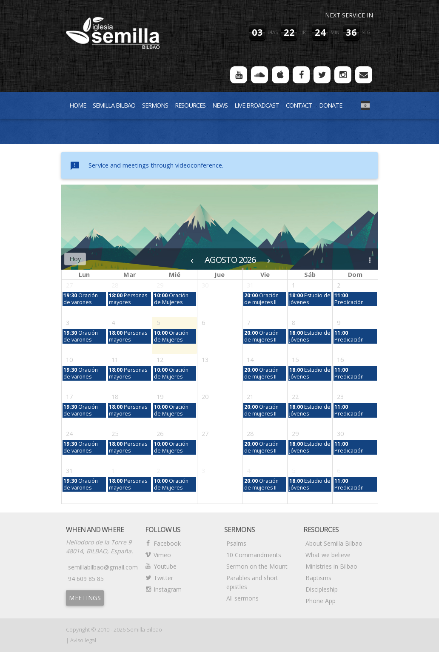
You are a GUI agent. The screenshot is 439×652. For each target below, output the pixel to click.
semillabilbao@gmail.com (103, 567)
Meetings (85, 598)
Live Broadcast (256, 105)
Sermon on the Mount (257, 566)
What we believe (328, 555)
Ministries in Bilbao (331, 566)
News (220, 105)
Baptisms (318, 578)
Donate (330, 105)
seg (366, 32)
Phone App (320, 601)
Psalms (236, 543)
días (273, 32)
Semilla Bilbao (114, 105)
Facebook (167, 543)
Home (77, 105)
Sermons (155, 105)
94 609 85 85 (86, 579)
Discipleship (321, 589)
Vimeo (162, 555)
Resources (190, 105)
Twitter (163, 578)
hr (302, 32)
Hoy (75, 259)
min (335, 32)
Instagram (168, 589)
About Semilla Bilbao (333, 543)
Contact (299, 105)
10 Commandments (253, 555)
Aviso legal (83, 640)
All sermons (242, 598)
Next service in (349, 15)
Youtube (165, 566)
